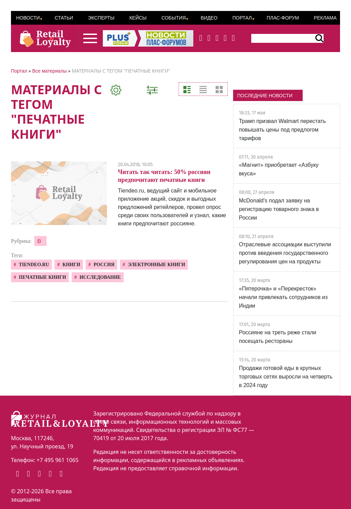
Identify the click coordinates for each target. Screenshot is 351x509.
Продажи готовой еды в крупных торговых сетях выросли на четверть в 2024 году (285, 376)
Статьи (64, 18)
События (173, 18)
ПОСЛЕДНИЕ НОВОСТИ (264, 95)
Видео (209, 18)
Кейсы (137, 18)
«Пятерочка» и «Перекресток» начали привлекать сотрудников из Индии (283, 297)
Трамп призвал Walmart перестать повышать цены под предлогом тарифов (282, 129)
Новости (28, 18)
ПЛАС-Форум (283, 18)
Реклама (325, 18)
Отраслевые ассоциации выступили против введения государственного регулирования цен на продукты (285, 252)
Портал (242, 18)
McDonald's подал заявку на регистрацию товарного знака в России (279, 209)
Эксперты (101, 18)
